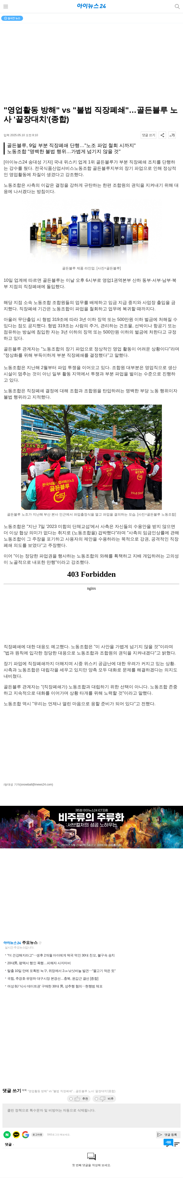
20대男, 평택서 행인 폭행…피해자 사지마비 (39, 963)
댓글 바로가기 (168, 1143)
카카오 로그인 (16, 1134)
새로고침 (40, 943)
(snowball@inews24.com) (36, 784)
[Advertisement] (91, 745)
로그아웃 (37, 1134)
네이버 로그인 (7, 1134)
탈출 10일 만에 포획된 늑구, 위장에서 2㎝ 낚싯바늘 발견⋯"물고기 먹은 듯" (61, 971)
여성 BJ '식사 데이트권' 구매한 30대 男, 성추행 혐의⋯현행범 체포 (54, 986)
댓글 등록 (171, 1134)
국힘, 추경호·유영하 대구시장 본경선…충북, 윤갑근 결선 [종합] (52, 978)
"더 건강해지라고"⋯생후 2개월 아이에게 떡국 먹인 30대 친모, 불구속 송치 (61, 955)
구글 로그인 (25, 1134)
